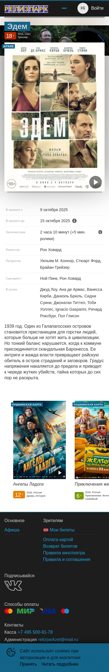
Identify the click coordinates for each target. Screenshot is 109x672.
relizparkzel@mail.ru (58, 639)
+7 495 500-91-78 (35, 632)
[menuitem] (64, 8)
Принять (28, 664)
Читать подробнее (60, 664)
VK (13, 585)
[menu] (61, 8)
